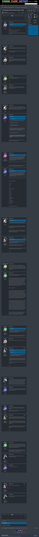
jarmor (5, 454)
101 (13, 514)
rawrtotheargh (37, 16)
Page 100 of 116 (25, 18)
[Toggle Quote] (10, 118)
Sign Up (36, 1)
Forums (2, 5)
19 (5, 175)
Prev (4, 514)
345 (5, 279)
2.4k (5, 471)
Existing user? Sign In (31, 1)
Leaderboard (15, 5)
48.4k (5, 243)
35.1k (5, 91)
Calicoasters (5, 326)
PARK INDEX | (28, 5)
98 (9, 514)
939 (5, 159)
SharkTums (5, 85)
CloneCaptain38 (5, 46)
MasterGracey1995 (5, 263)
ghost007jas (5, 442)
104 (18, 514)
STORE (30, 5)
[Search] (28, 3)
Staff (8, 5)
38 (5, 63)
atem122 (5, 114)
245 (5, 28)
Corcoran (5, 57)
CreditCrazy (5, 153)
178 (5, 52)
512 (5, 384)
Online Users (11, 5)
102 (15, 514)
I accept (35, 535)
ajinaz (5, 22)
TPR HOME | (25, 5)
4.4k (5, 500)
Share (19, 12)
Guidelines (6, 5)
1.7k (5, 82)
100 (12, 514)
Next (21, 514)
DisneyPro (5, 387)
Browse (3, 4)
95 (5, 514)
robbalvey (6, 12)
